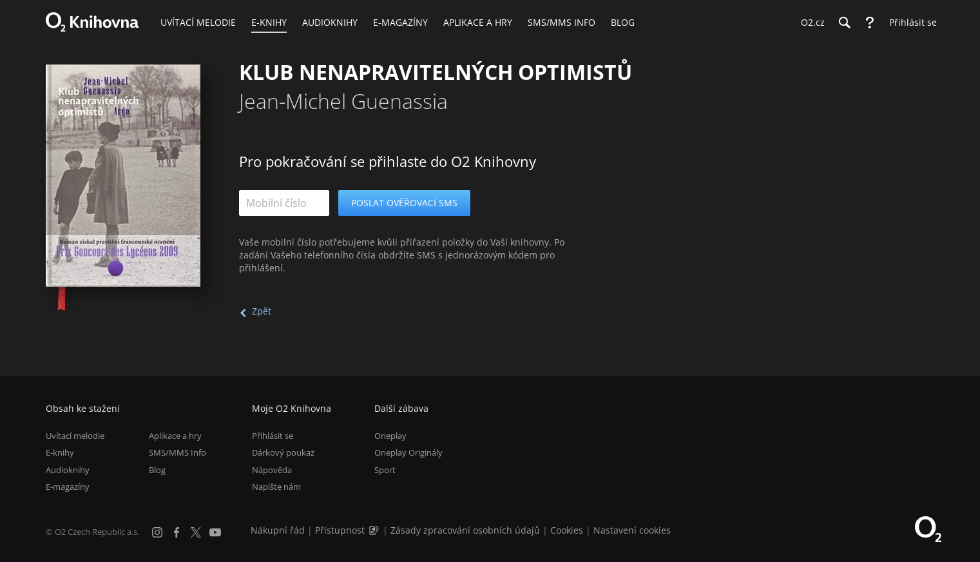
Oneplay (390, 435)
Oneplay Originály (408, 452)
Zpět (261, 311)
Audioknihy (68, 470)
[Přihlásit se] (910, 22)
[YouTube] (215, 532)
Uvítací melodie (75, 435)
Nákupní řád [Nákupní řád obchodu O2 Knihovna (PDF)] (278, 530)
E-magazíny (68, 486)
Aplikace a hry (175, 435)
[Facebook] (176, 532)
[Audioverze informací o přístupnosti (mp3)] (375, 530)
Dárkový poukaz (283, 452)
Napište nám (276, 486)
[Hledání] (844, 22)
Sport (385, 470)
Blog (157, 470)
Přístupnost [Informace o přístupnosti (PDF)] (340, 530)
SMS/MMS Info (177, 452)
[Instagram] (157, 532)
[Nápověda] (870, 22)
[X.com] (196, 532)
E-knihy (60, 452)
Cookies (566, 530)
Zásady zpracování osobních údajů (465, 530)
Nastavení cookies (632, 530)
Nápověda (272, 470)
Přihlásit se (272, 435)
